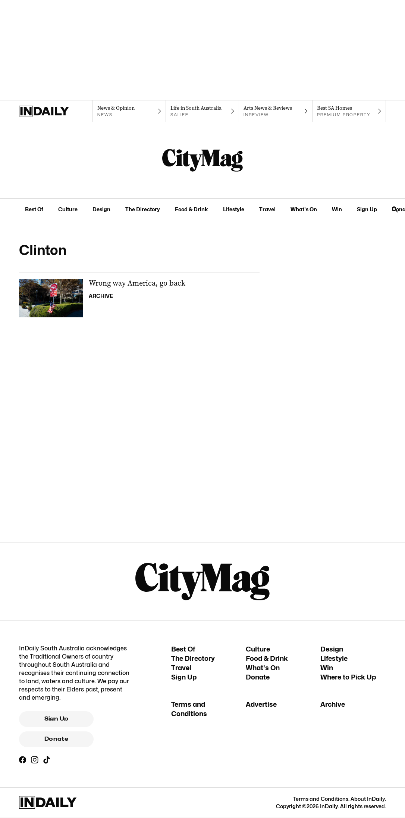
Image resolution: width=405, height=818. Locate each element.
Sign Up (56, 718)
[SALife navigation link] (202, 111)
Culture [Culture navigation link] (68, 209)
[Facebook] (22, 759)
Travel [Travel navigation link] (267, 209)
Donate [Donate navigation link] (258, 677)
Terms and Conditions (320, 799)
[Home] (55, 111)
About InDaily (368, 799)
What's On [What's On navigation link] (304, 209)
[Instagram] (34, 759)
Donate (56, 738)
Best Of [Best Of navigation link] (34, 209)
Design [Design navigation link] (101, 209)
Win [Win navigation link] (337, 209)
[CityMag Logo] (202, 160)
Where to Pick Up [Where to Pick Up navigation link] (348, 677)
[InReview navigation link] (276, 111)
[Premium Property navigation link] (349, 111)
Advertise (261, 704)
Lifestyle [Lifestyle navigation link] (233, 209)
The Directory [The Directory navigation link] (142, 209)
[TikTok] (46, 759)
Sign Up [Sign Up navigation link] (367, 209)
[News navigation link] (129, 111)
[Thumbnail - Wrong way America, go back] (139, 298)
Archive (332, 704)
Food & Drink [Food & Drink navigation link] (191, 209)
